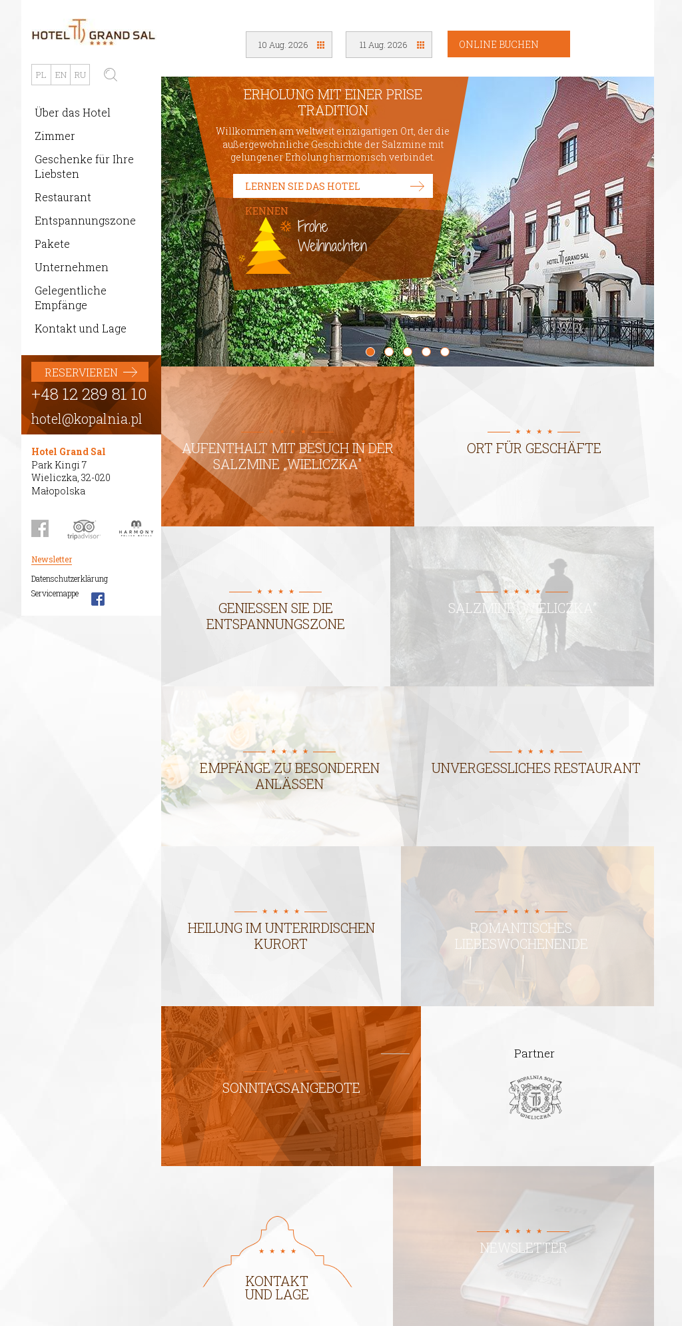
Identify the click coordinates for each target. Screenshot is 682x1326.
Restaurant (63, 197)
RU (80, 75)
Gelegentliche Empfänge (71, 297)
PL (41, 75)
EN (61, 75)
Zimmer (55, 136)
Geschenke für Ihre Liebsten (84, 166)
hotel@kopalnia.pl (87, 418)
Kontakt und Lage (81, 328)
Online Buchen (499, 44)
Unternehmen (72, 267)
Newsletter (51, 559)
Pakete (52, 244)
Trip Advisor (84, 528)
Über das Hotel (73, 112)
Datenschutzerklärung (69, 578)
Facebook (40, 528)
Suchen (110, 74)
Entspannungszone (85, 220)
